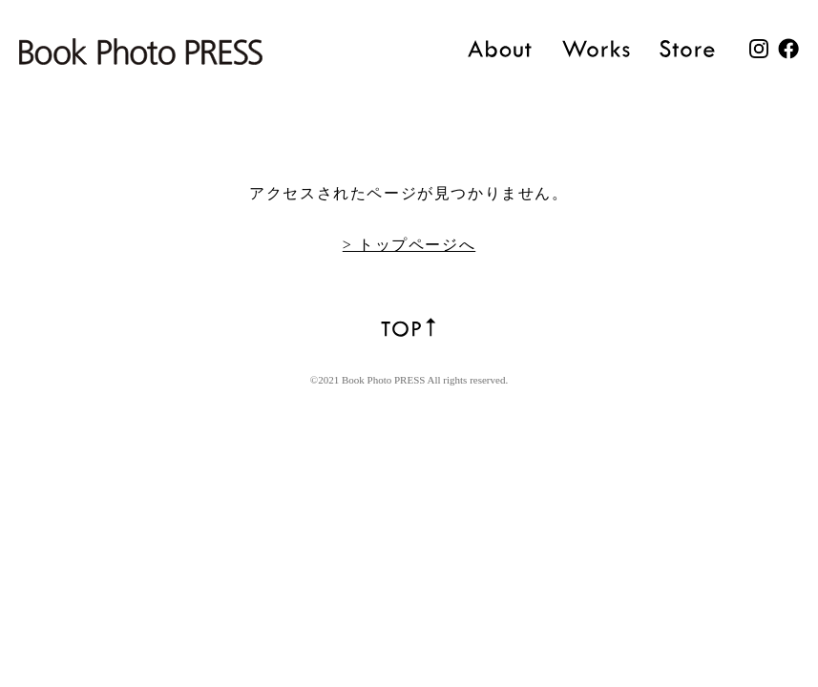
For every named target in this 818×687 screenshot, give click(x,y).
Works (596, 48)
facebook (788, 48)
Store (688, 48)
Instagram (758, 48)
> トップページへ (409, 245)
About (500, 48)
